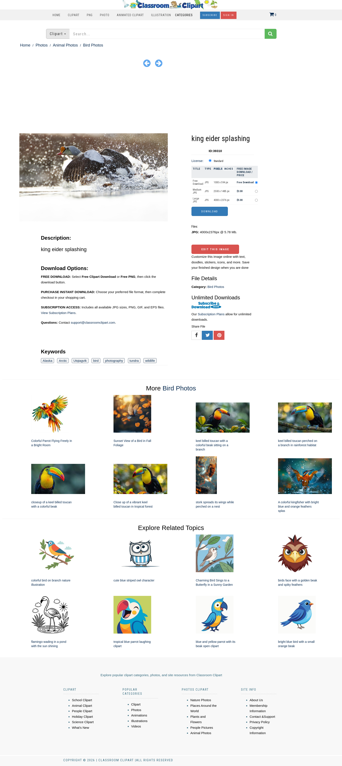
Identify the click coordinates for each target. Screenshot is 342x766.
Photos (42, 45)
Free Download (198, 182)
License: (197, 161)
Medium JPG (197, 191)
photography (114, 360)
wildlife (150, 360)
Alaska (47, 360)
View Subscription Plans (58, 313)
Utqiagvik (80, 360)
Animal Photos (65, 45)
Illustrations (139, 721)
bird (96, 360)
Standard (218, 161)
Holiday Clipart (82, 716)
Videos (136, 726)
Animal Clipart (82, 705)
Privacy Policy (260, 722)
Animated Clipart (130, 15)
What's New (80, 727)
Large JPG (196, 200)
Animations (139, 715)
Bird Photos (93, 45)
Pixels (218, 168)
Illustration (161, 15)
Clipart (73, 15)
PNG (90, 15)
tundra (134, 360)
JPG (207, 182)
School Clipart (82, 700)
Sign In (228, 15)
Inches (228, 168)
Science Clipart (83, 722)
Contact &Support (262, 716)
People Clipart (82, 711)
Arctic (63, 360)
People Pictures (201, 727)
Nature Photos (200, 700)
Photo (104, 15)
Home (57, 15)
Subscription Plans (211, 314)
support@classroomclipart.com (93, 322)
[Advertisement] (171, 101)
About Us (256, 700)
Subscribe (210, 15)
